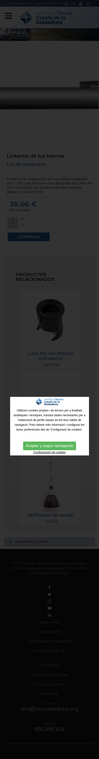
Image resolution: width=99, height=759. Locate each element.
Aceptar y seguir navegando (49, 446)
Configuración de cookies (49, 452)
